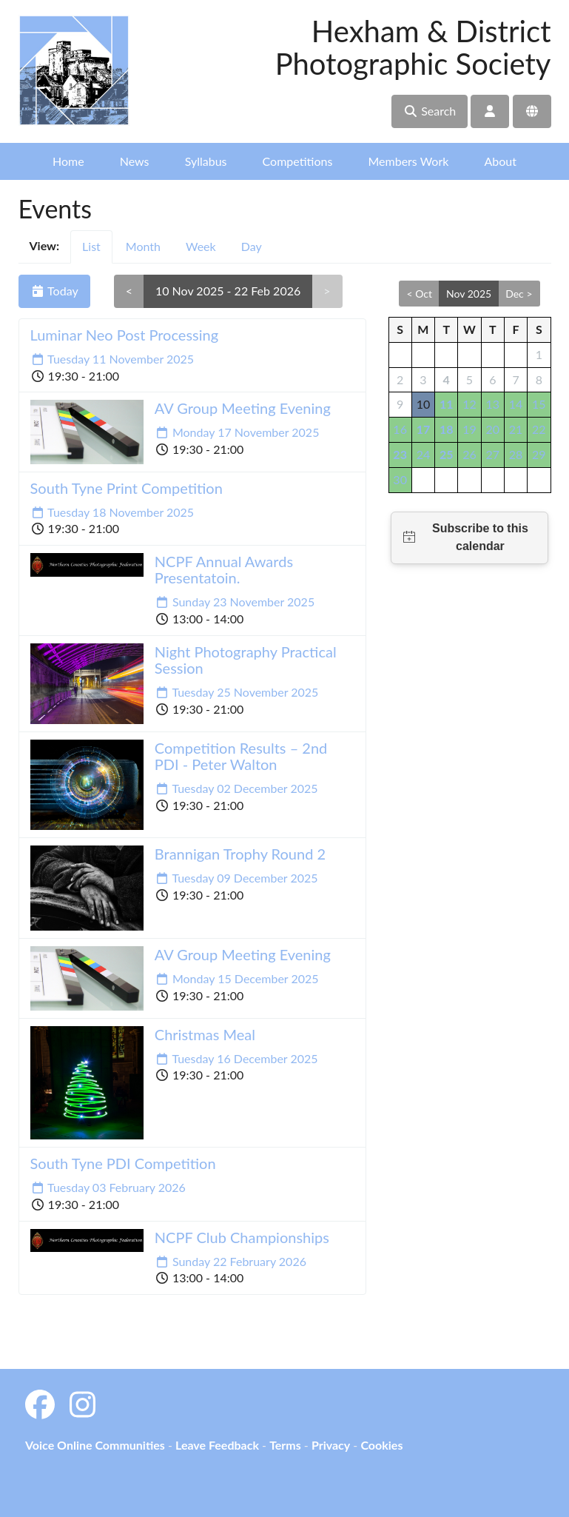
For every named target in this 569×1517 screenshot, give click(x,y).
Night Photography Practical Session (246, 660)
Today (54, 291)
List (91, 246)
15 (539, 404)
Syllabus (206, 161)
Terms (285, 1445)
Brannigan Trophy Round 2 (240, 854)
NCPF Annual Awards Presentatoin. (224, 569)
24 (424, 454)
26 (469, 454)
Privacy (331, 1445)
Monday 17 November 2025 (237, 432)
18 (447, 429)
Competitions (298, 161)
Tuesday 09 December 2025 (236, 878)
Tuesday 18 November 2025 (112, 512)
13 (492, 404)
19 (469, 429)
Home (68, 161)
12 (469, 404)
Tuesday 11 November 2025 (112, 359)
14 (516, 404)
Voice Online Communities (95, 1445)
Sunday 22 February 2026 (230, 1261)
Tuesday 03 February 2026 (108, 1187)
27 (492, 454)
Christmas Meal (205, 1034)
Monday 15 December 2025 (237, 978)
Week (201, 246)
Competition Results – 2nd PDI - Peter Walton (241, 756)
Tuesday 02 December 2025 (236, 788)
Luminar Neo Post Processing (124, 335)
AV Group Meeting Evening (243, 408)
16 (400, 429)
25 (447, 454)
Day (251, 246)
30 (400, 479)
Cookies (381, 1445)
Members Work (408, 161)
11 (447, 404)
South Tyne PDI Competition (123, 1163)
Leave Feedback (217, 1445)
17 (424, 429)
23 (400, 454)
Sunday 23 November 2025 (234, 602)
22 (539, 429)
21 (516, 429)
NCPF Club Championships (242, 1237)
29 (539, 454)
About (500, 161)
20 (492, 429)
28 (516, 454)
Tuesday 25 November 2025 (237, 692)
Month (143, 246)
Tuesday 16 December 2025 (236, 1058)
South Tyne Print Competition (126, 488)
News (134, 161)
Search (429, 111)
